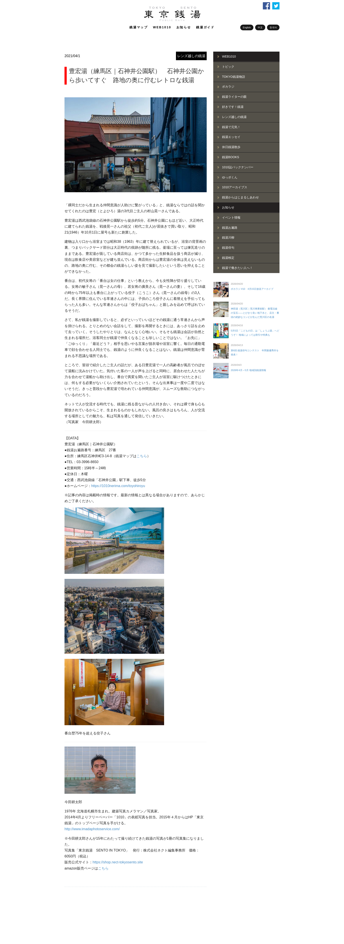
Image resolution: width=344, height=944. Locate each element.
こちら (141, 456)
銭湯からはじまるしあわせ (240, 197)
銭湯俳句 (228, 247)
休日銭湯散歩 (231, 147)
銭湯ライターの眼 (234, 96)
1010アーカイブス (234, 187)
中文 (260, 27)
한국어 (273, 27)
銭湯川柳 (228, 237)
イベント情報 (231, 217)
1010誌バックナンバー (237, 167)
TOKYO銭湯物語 (233, 76)
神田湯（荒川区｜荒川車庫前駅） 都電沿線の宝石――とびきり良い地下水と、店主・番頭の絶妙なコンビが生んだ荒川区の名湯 (255, 312)
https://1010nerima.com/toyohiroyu (118, 486)
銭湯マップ (138, 27)
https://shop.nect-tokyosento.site (118, 862)
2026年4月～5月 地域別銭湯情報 (248, 370)
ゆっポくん (229, 177)
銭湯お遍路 (229, 227)
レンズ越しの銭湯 (191, 56)
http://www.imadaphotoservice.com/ (92, 829)
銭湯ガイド (205, 27)
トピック (228, 66)
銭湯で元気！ (231, 127)
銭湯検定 (228, 257)
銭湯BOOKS (230, 157)
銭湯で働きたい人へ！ (237, 268)
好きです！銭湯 (233, 107)
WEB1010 (162, 27)
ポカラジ (228, 86)
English (247, 27)
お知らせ (183, 27)
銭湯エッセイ (231, 137)
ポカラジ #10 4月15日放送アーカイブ (252, 289)
